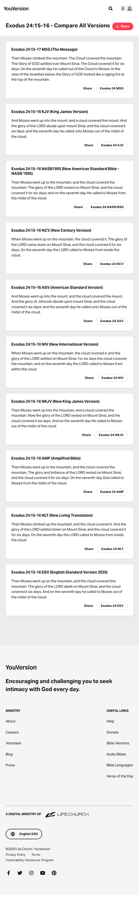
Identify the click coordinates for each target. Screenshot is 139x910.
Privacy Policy (16, 854)
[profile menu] (126, 8)
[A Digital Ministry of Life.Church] (69, 812)
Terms (35, 854)
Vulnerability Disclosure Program (30, 860)
